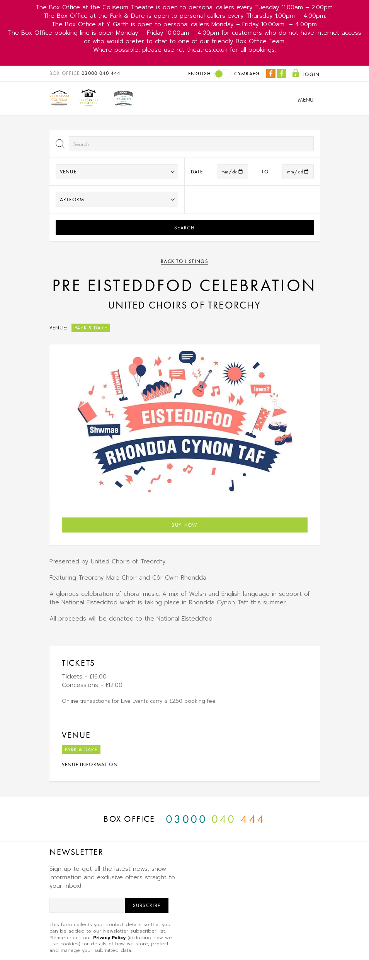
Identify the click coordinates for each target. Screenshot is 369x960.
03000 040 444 (101, 73)
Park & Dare (91, 327)
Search (184, 227)
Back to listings (184, 261)
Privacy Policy (109, 937)
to (265, 171)
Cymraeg (247, 73)
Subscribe (147, 905)
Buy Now (184, 525)
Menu (306, 99)
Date (197, 171)
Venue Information (90, 764)
